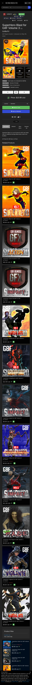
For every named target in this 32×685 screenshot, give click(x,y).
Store (21, 16)
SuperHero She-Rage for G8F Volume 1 (13, 539)
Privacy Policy (25, 681)
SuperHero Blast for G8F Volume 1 (12, 179)
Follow (21, 14)
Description (6, 126)
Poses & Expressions (15, 85)
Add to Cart (16, 107)
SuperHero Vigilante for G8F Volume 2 (13, 579)
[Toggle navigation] (2, 3)
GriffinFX (5, 31)
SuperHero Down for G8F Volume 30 (18, 658)
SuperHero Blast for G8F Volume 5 (20, 666)
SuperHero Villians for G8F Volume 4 (12, 458)
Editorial (13, 126)
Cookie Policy (15, 681)
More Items (20, 127)
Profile (16, 16)
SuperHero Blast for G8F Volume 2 (12, 218)
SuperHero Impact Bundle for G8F (11, 298)
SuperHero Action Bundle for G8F (11, 258)
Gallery (6, 18)
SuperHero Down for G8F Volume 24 (18, 650)
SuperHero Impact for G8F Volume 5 (12, 499)
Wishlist (19, 18)
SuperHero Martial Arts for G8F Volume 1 (13, 621)
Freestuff (12, 18)
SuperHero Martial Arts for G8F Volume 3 (13, 338)
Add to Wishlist (16, 111)
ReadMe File (7, 635)
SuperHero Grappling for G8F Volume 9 (13, 378)
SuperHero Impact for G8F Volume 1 (12, 418)
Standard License (14, 87)
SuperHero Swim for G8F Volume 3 (20, 642)
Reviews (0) (27, 127)
